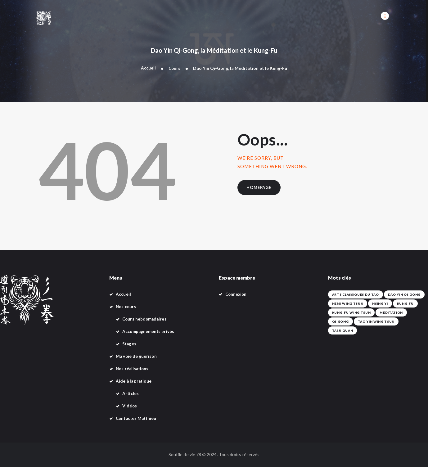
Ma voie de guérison (136, 356)
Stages (129, 344)
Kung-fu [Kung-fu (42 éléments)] (402, 304)
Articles (130, 393)
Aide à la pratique (134, 381)
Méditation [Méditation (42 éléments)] (388, 313)
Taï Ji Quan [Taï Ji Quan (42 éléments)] (410, 322)
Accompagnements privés (149, 331)
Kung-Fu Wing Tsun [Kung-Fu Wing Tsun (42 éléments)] (350, 313)
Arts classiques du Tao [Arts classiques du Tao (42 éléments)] (354, 295)
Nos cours (126, 306)
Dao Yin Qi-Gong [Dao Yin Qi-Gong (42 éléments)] (400, 295)
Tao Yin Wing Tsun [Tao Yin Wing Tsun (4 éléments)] (374, 322)
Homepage (260, 188)
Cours (174, 68)
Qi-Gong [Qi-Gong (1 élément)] (340, 322)
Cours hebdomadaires (145, 319)
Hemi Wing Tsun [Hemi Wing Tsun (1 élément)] (347, 304)
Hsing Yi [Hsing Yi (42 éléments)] (377, 304)
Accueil (148, 68)
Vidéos (129, 406)
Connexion (236, 294)
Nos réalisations (133, 368)
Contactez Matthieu (137, 418)
